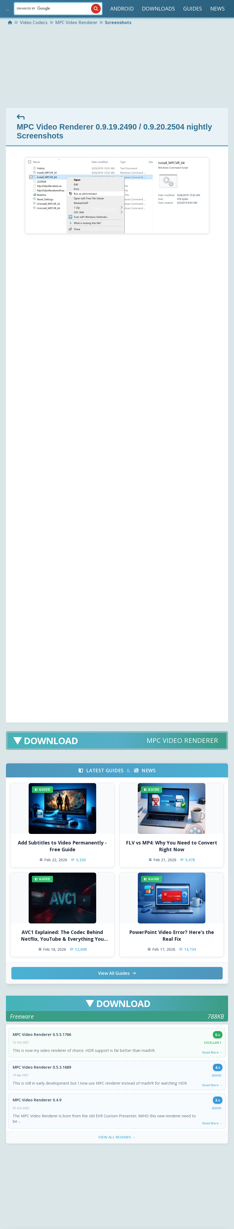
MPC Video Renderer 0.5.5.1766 (42, 1034)
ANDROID (122, 8)
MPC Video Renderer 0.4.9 (37, 1100)
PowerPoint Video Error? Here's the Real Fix (171, 935)
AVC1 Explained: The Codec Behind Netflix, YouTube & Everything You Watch (62, 935)
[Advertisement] (117, 67)
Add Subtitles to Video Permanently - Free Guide (62, 846)
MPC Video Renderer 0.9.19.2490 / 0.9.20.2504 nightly (114, 126)
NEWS (217, 8)
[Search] (58, 9)
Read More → (212, 1052)
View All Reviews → (117, 1137)
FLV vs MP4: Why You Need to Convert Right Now (171, 846)
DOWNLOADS (158, 8)
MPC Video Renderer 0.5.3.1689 (42, 1067)
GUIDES (192, 8)
